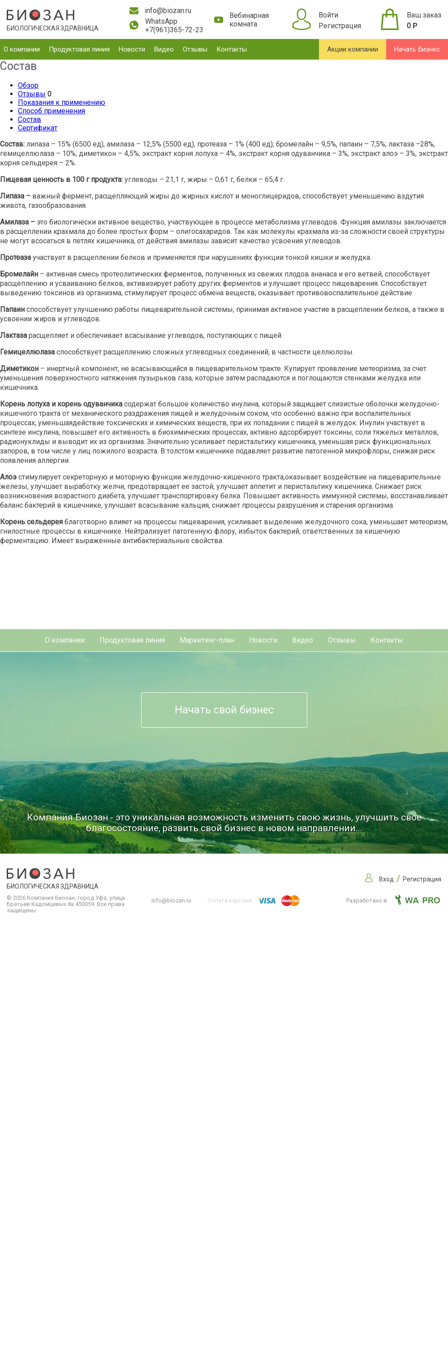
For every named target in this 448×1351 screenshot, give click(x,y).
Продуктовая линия (79, 49)
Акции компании (352, 49)
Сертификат (37, 128)
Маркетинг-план (207, 640)
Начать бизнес (417, 49)
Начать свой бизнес (224, 710)
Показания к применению (61, 102)
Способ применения (51, 111)
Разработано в (393, 900)
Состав (29, 119)
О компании (22, 49)
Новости (132, 49)
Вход (386, 879)
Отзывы (195, 49)
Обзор (28, 85)
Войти (328, 15)
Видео (164, 49)
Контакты (231, 49)
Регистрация (340, 26)
